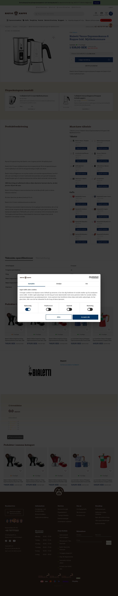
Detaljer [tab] (59, 283)
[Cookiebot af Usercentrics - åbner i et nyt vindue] (90, 277)
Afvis (58, 317)
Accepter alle (85, 317)
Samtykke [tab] (31, 283)
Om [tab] (86, 283)
